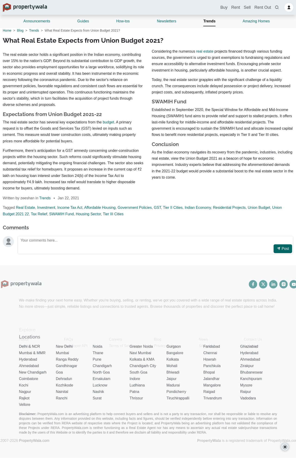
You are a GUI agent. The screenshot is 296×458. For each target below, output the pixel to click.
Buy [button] (224, 7)
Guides (83, 21)
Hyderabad (249, 353)
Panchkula (212, 366)
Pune (97, 359)
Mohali (171, 366)
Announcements (36, 21)
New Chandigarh (32, 372)
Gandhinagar (66, 366)
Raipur (245, 392)
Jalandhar (211, 379)
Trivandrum (212, 398)
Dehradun (64, 379)
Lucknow (100, 385)
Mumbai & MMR (32, 353)
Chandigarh (102, 366)
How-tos (123, 21)
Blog (20, 30)
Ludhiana (137, 385)
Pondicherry (176, 392)
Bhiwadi (172, 372)
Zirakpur (247, 366)
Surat (97, 398)
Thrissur (136, 398)
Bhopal (209, 372)
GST (157, 208)
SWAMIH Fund (61, 214)
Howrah (209, 359)
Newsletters (166, 21)
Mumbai (62, 353)
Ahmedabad (250, 359)
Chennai (210, 353)
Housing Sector (88, 214)
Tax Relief (39, 214)
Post (283, 249)
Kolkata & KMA (142, 359)
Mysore (246, 385)
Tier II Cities (173, 208)
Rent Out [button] (262, 7)
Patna (134, 392)
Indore (135, 379)
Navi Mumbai (140, 353)
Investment (46, 208)
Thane (98, 353)
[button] (277, 7)
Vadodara (248, 398)
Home (7, 30)
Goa (59, 372)
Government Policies (135, 208)
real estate (204, 51)
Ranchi (61, 398)
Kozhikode (64, 385)
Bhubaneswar (251, 372)
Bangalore (174, 353)
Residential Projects (229, 208)
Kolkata (172, 359)
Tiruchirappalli (177, 398)
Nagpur (25, 392)
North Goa (101, 372)
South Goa (138, 372)
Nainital (62, 392)
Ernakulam (101, 379)
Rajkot (24, 398)
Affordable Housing (100, 208)
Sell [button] (247, 7)
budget (108, 122)
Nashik (98, 392)
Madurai (173, 385)
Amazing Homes (256, 21)
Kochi (23, 385)
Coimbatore (28, 379)
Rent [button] (235, 7)
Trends (209, 21)
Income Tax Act (69, 208)
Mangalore (212, 385)
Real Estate (25, 208)
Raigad (209, 392)
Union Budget (259, 208)
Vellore (24, 405)
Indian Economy (198, 208)
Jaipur (171, 379)
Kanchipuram (251, 379)
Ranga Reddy (67, 359)
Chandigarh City (143, 366)
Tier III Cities (113, 214)
